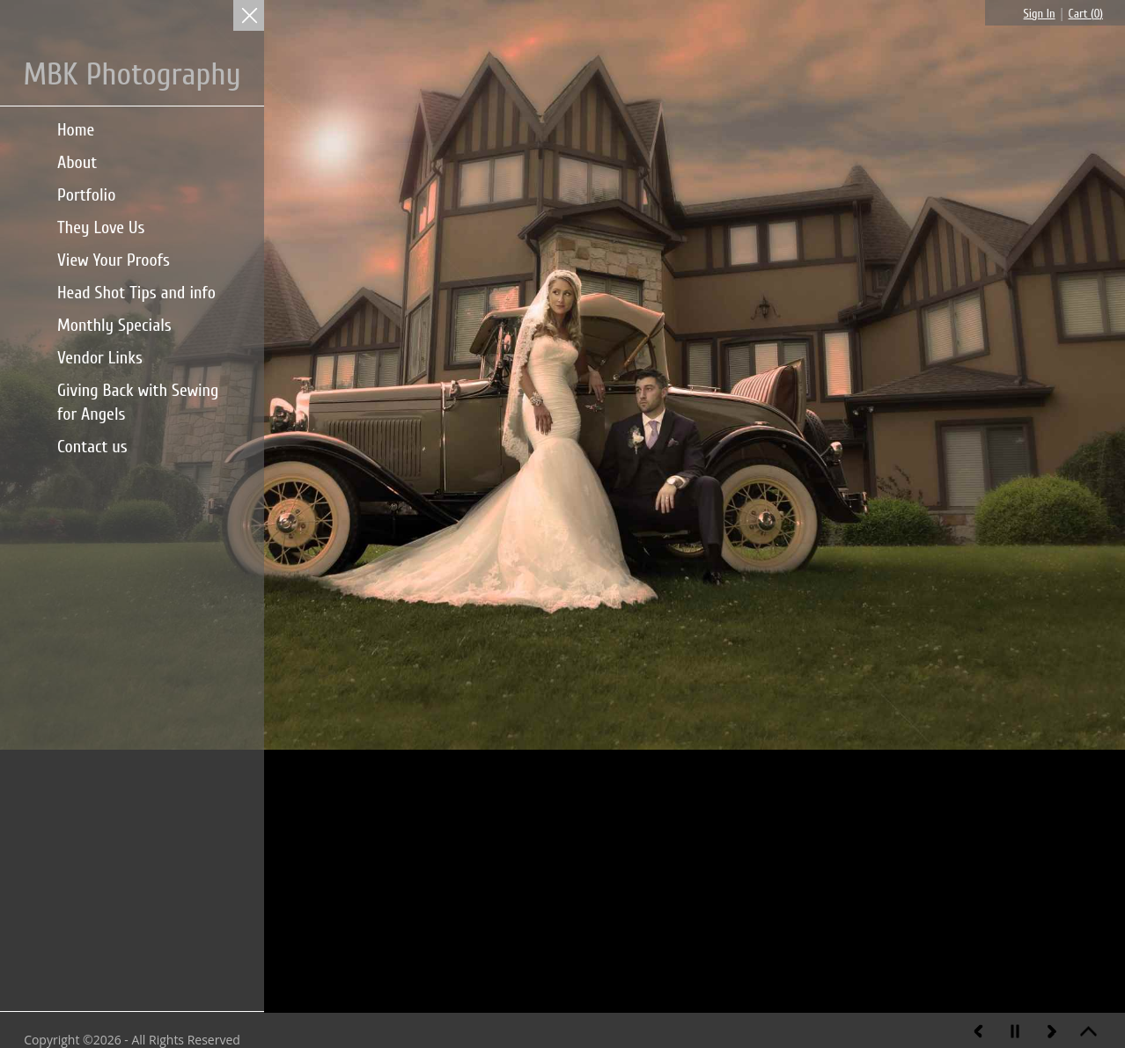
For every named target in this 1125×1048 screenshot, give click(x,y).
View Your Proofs (113, 260)
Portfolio (86, 195)
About (77, 162)
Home (75, 130)
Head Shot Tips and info (136, 292)
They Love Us (100, 227)
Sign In (1039, 13)
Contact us (92, 446)
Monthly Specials (114, 325)
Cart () (1086, 13)
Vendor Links (100, 358)
